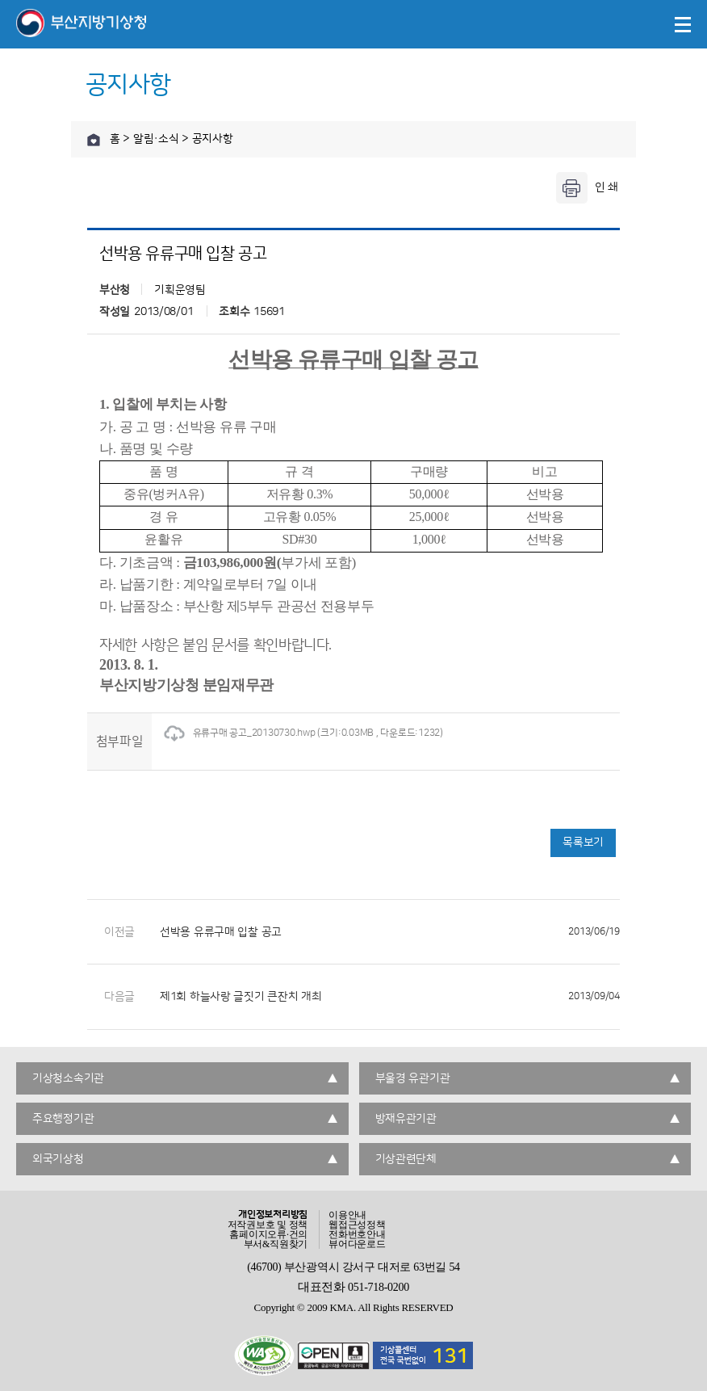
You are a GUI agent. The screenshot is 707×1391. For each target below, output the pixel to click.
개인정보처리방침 (272, 1215)
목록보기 (583, 842)
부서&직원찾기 (276, 1244)
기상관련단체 (406, 1159)
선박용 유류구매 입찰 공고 (390, 932)
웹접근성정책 (357, 1224)
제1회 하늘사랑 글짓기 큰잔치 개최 (390, 996)
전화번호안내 (357, 1234)
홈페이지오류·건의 (268, 1234)
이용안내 (347, 1215)
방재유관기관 (406, 1118)
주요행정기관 (63, 1118)
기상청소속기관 (68, 1078)
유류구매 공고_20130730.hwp (240, 733)
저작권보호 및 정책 (268, 1224)
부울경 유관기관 (412, 1078)
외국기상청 (58, 1159)
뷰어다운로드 (357, 1244)
